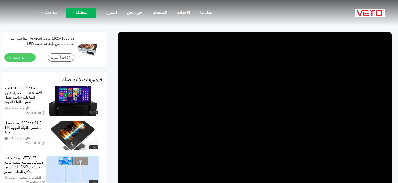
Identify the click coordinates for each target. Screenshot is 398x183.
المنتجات (159, 12)
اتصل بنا (206, 12)
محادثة (81, 12)
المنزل (111, 12)
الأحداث (183, 12)
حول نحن (134, 12)
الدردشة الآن (19, 57)
